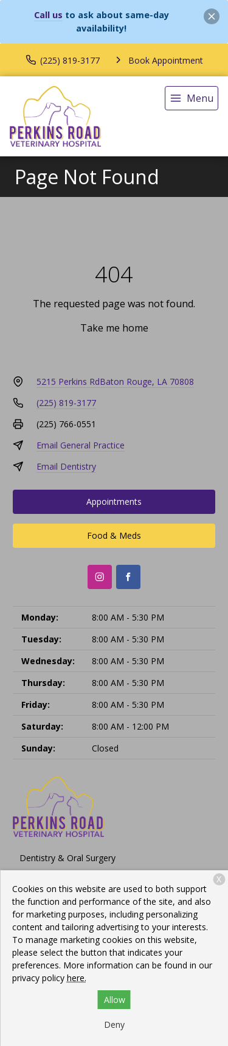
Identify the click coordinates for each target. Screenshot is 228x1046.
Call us (48, 15)
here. (76, 978)
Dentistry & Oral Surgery (67, 858)
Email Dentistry (66, 466)
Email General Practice (80, 445)
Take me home (114, 328)
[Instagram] (100, 577)
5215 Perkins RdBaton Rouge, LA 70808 (115, 381)
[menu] (191, 98)
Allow (114, 999)
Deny (114, 1024)
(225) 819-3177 (66, 402)
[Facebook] (128, 577)
